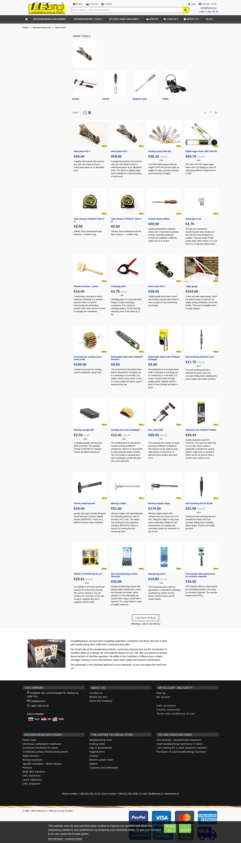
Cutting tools (97, 744)
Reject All (170, 828)
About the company (101, 700)
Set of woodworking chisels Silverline (124, 575)
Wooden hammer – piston (86, 286)
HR (49, 719)
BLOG (209, 19)
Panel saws (29, 740)
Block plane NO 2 (156, 286)
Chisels (105, 99)
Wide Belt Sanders (34, 771)
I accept (185, 828)
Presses (27, 767)
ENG (61, 719)
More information (56, 839)
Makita (93, 763)
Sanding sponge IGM (84, 430)
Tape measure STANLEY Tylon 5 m (89, 220)
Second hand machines (124, 19)
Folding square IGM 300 (159, 151)
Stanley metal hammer (84, 503)
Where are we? (99, 697)
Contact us (96, 693)
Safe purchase (166, 705)
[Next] (215, 112)
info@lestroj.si (208, 8)
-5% (122, 295)
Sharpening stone (156, 574)
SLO (37, 719)
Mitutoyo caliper (119, 503)
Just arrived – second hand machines (178, 740)
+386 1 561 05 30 (208, 11)
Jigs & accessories (101, 747)
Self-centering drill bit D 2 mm (200, 357)
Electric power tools (101, 759)
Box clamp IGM (155, 430)
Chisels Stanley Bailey (159, 219)
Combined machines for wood (40, 747)
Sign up (161, 693)
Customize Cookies (73, 839)
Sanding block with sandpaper (125, 430)
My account (163, 697)
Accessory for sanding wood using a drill (87, 358)
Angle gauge (192, 286)
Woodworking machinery (50, 19)
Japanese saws (139, 99)
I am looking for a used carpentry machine (181, 747)
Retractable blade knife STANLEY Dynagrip (164, 358)
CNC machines (31, 775)
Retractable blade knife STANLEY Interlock (127, 358)
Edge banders (31, 755)
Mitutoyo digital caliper (159, 503)
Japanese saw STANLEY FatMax (201, 430)
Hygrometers (97, 751)
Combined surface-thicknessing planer (45, 751)
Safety (165, 99)
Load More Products (145, 617)
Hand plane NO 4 (82, 151)
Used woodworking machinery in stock (179, 744)
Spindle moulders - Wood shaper (42, 763)
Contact (171, 19)
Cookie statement (168, 709)
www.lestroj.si (172, 793)
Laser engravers (32, 779)
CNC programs (31, 783)
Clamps (75, 99)
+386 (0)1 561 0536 (127, 793)
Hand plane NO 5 (119, 151)
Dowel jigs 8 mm (193, 219)
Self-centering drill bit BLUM (199, 503)
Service (152, 19)
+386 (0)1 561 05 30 (89, 793)
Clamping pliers (118, 286)
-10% (161, 160)
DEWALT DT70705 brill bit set (88, 574)
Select (77, 112)
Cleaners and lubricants (104, 767)
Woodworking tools (87, 19)
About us (191, 19)
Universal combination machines (42, 744)
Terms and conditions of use (175, 713)
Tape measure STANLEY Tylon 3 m (126, 220)
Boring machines (33, 759)
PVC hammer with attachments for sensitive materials (200, 575)
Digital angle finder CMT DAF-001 (201, 151)
